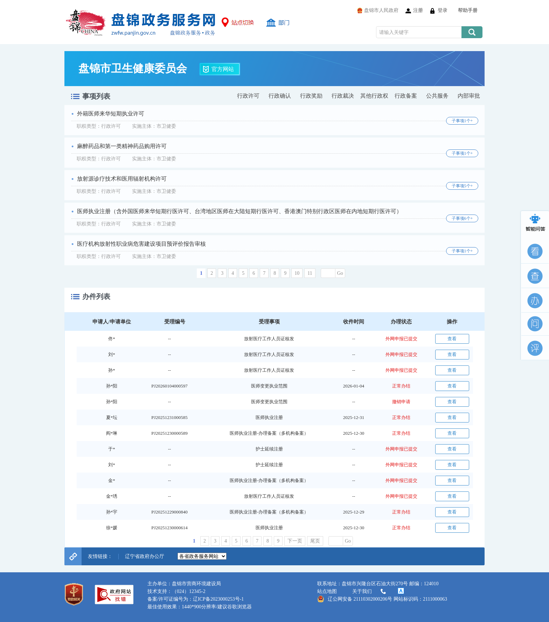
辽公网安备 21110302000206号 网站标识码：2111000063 (382, 598)
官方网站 (222, 69)
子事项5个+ (462, 185)
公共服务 (437, 96)
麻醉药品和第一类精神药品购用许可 (122, 146)
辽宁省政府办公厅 (144, 556)
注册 (418, 10)
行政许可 (248, 96)
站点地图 (327, 591)
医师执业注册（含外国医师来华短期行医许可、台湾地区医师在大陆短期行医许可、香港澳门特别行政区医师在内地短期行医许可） (239, 211)
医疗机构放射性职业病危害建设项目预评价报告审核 (141, 244)
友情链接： (100, 556)
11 (309, 273)
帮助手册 (468, 10)
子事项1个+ (462, 120)
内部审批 (469, 96)
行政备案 (406, 96)
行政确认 (280, 96)
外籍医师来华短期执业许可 (110, 114)
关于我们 (369, 591)
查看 (452, 338)
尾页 (315, 541)
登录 (442, 10)
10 (296, 273)
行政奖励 (311, 96)
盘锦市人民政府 (381, 10)
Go (340, 273)
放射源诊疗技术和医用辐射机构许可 (122, 179)
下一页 (294, 541)
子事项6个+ (462, 218)
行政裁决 (343, 96)
